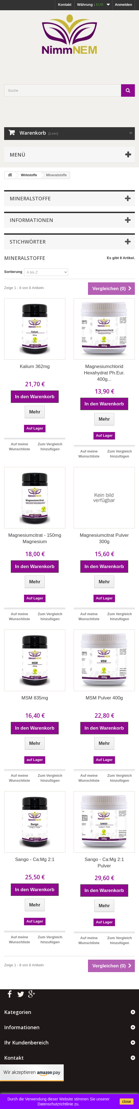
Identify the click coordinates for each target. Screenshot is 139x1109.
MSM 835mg (35, 698)
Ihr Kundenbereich (26, 1042)
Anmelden (123, 4)
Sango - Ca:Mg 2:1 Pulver (104, 862)
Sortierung (13, 272)
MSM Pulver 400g (104, 698)
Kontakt (64, 4)
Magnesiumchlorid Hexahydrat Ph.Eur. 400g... (104, 373)
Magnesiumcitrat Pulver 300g (104, 538)
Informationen (31, 220)
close (126, 1101)
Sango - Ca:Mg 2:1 (35, 859)
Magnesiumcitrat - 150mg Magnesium (34, 538)
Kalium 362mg (35, 366)
